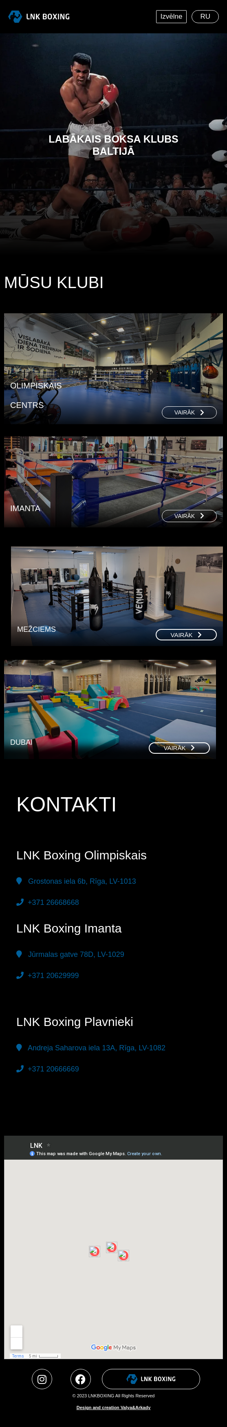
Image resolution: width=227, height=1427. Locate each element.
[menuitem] (205, 17)
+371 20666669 (52, 1069)
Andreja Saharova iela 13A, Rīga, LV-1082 (96, 1048)
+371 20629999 (51, 976)
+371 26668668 (52, 902)
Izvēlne (174, 17)
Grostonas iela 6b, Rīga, (82, 881)
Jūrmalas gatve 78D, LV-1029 (74, 954)
